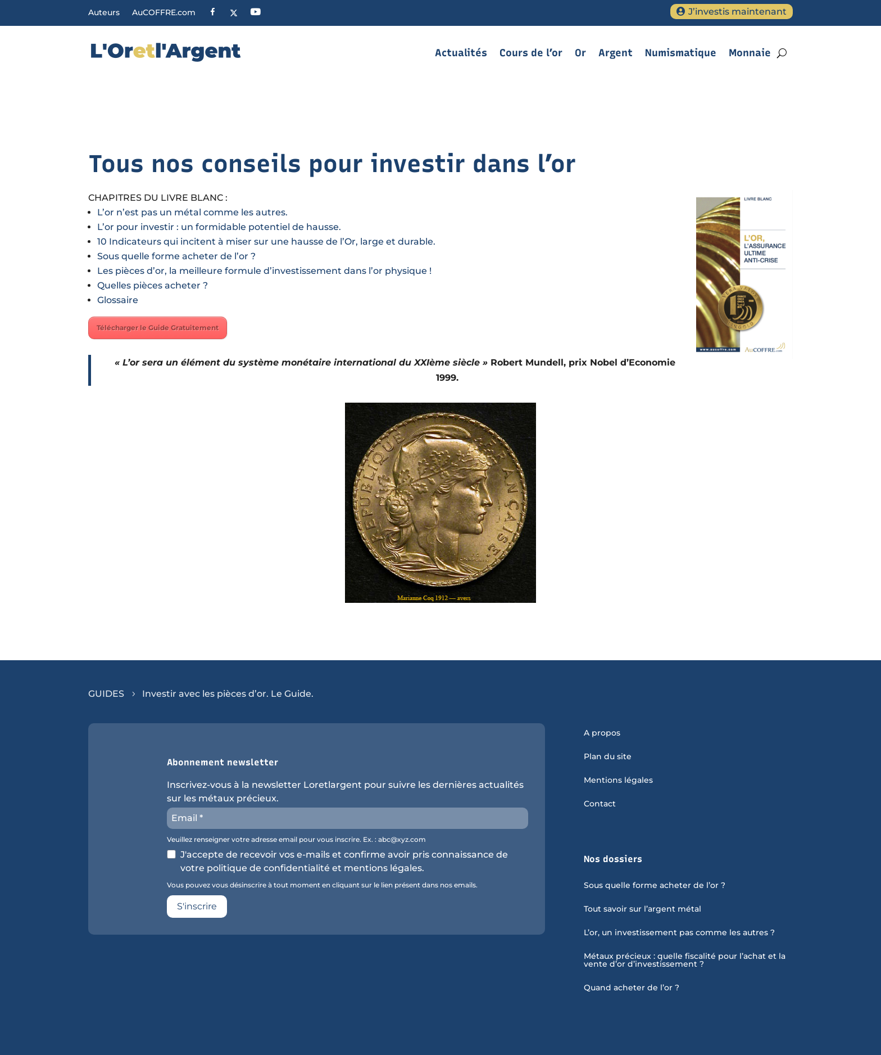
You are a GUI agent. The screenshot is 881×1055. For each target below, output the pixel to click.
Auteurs (104, 12)
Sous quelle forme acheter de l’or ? (176, 256)
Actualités (461, 53)
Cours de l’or (530, 53)
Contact (600, 804)
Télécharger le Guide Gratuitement (158, 327)
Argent (615, 53)
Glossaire (117, 300)
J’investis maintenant (737, 11)
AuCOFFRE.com (164, 12)
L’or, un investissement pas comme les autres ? (679, 932)
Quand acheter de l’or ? (631, 988)
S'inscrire (197, 906)
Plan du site (608, 756)
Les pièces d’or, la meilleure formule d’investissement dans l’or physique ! (264, 270)
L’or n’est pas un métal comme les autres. (192, 212)
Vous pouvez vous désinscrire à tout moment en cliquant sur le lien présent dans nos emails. (322, 885)
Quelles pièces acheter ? (152, 285)
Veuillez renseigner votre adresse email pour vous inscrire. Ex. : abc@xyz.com (296, 840)
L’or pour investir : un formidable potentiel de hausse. (219, 227)
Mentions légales (618, 780)
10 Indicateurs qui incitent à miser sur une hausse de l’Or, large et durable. (266, 241)
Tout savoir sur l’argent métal (642, 909)
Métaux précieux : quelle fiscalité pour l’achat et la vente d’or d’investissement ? (684, 960)
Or (580, 53)
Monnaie (750, 53)
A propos (602, 733)
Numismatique (680, 53)
